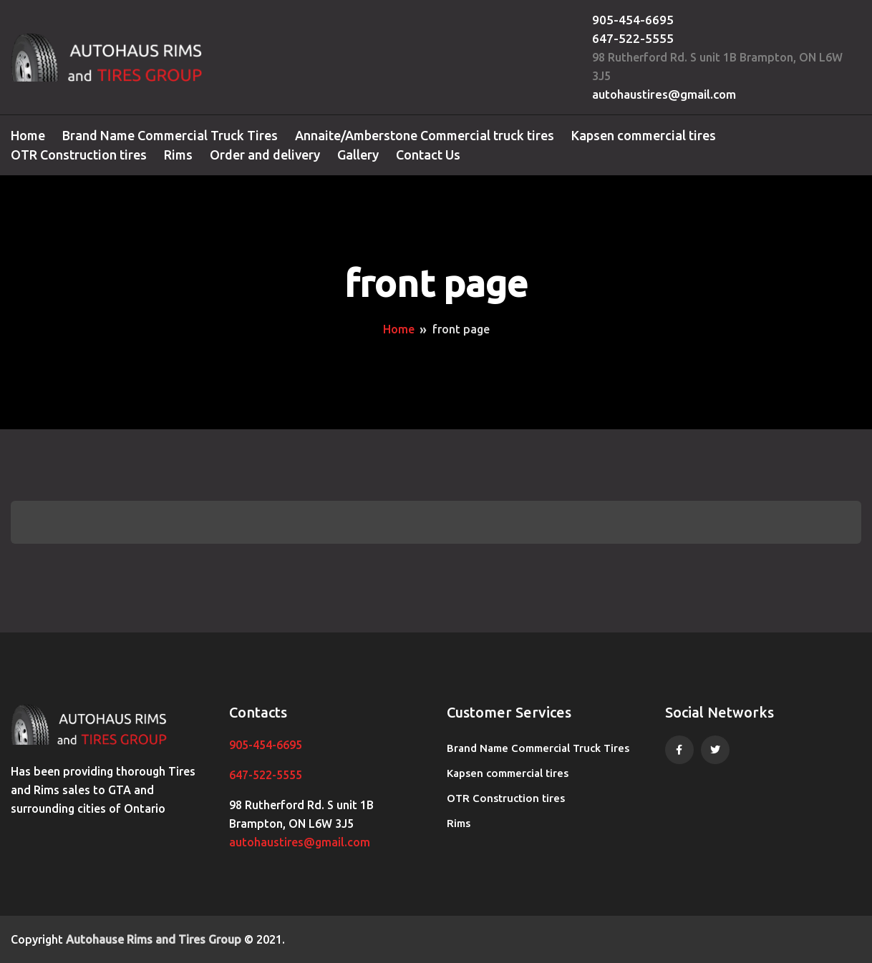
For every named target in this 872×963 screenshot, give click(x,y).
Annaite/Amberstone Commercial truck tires (424, 135)
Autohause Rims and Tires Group (153, 939)
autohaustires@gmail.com (664, 94)
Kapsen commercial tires (643, 135)
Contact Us (428, 154)
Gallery (358, 154)
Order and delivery (265, 154)
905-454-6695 (633, 19)
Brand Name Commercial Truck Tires (170, 135)
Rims (178, 154)
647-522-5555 (633, 38)
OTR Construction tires (79, 154)
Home (28, 135)
